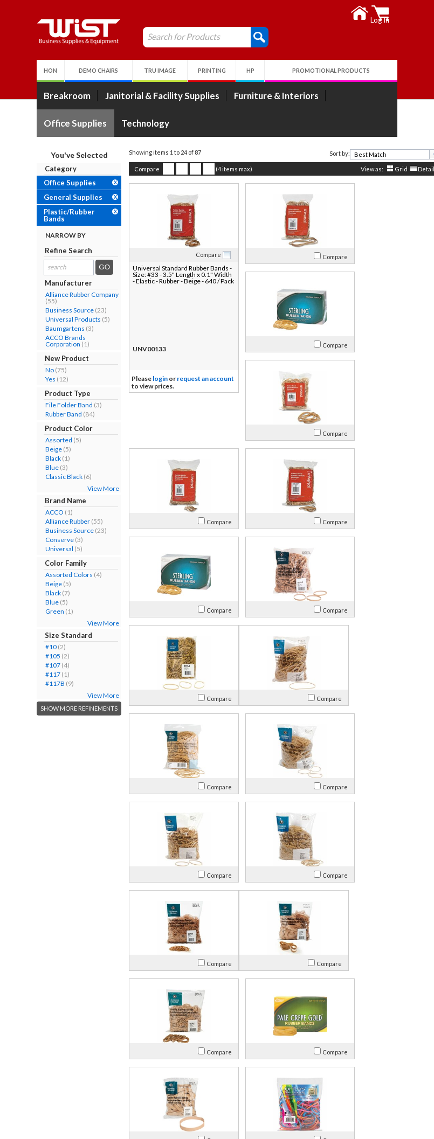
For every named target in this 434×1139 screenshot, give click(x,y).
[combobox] (374, 154)
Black (32, 458)
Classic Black (42, 477)
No (28, 370)
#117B (34, 683)
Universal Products (52, 319)
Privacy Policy (175, 1095)
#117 (31, 674)
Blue (31, 467)
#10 (30, 647)
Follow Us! (381, 1084)
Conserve (38, 540)
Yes (29, 379)
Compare (126, 168)
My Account (179, 1055)
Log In (163, 1069)
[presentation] (413, 154)
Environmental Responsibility (72, 1108)
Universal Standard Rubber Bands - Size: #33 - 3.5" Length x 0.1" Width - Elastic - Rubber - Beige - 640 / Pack (157, 277)
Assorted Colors (48, 575)
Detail (405, 168)
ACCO (33, 512)
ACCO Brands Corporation (44, 341)
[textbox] (370, 154)
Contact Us (42, 1082)
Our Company (47, 1069)
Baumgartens (44, 328)
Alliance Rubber (46, 521)
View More (82, 488)
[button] (238, 36)
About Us (44, 1055)
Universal (38, 549)
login (139, 379)
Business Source (48, 310)
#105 (31, 656)
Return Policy (174, 1082)
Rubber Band (42, 414)
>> (327, 1021)
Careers (37, 1095)
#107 (31, 665)
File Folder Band (48, 405)
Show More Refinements (58, 708)
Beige (32, 449)
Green (33, 611)
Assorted (37, 440)
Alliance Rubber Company (61, 294)
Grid (380, 168)
